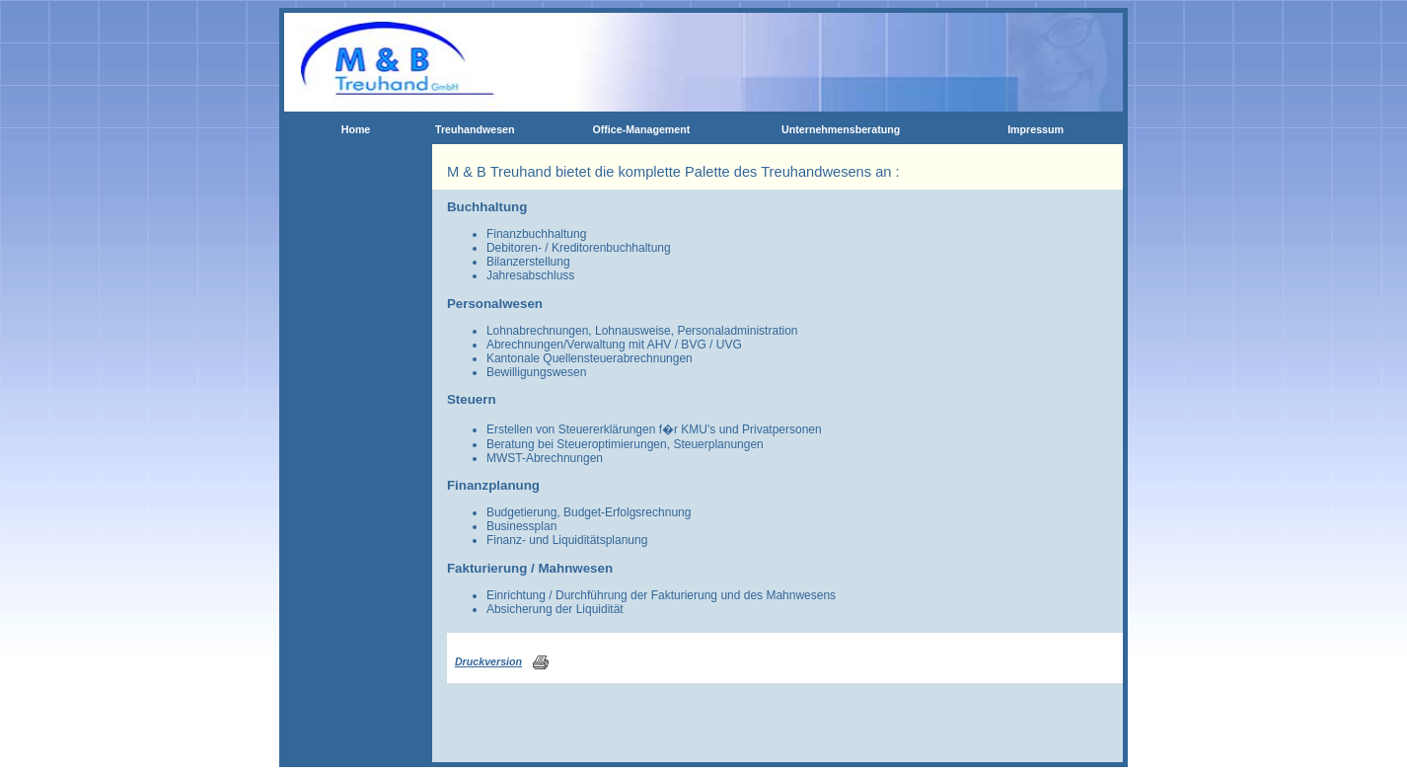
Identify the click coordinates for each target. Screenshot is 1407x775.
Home (356, 129)
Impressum (1035, 129)
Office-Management (641, 129)
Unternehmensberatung (840, 129)
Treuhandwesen (475, 129)
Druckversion (488, 661)
